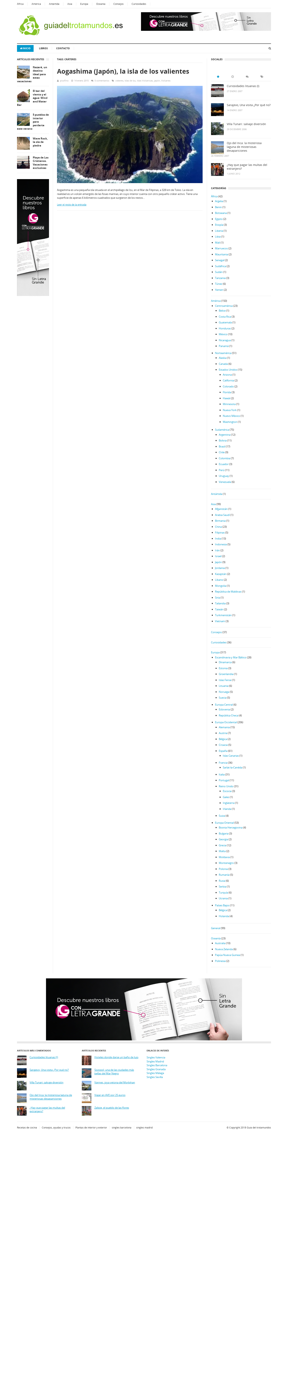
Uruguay (224, 476)
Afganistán (221, 509)
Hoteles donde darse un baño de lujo (116, 1057)
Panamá (224, 346)
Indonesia (221, 544)
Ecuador (224, 464)
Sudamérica (222, 429)
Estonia (223, 668)
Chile (222, 452)
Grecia (222, 845)
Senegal (219, 260)
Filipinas (220, 532)
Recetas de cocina (27, 1127)
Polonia (223, 869)
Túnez (218, 284)
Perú (221, 470)
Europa (84, 4)
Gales (226, 797)
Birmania (220, 521)
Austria (223, 733)
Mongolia (220, 586)
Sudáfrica (220, 266)
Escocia (227, 791)
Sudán (219, 272)
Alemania (224, 727)
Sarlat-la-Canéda (232, 767)
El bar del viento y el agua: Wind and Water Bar (32, 98)
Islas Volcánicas (145, 80)
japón (157, 80)
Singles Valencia (156, 1057)
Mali (217, 242)
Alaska (222, 358)
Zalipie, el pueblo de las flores (111, 1107)
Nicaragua (225, 340)
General (215, 928)
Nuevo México (231, 416)
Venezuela (225, 482)
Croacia (223, 745)
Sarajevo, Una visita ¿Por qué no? (249, 105)
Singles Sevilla (155, 1077)
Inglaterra (228, 803)
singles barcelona (121, 1127)
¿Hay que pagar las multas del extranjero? (247, 166)
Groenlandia (226, 674)
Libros (43, 48)
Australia (220, 943)
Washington (230, 422)
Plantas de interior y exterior (91, 1127)
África (20, 4)
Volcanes (165, 80)
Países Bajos (222, 905)
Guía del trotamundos (259, 1127)
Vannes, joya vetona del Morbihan (114, 1082)
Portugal (224, 780)
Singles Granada (156, 1069)
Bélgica (223, 739)
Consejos (118, 4)
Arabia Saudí (222, 515)
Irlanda (227, 809)
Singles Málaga (155, 1073)
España (223, 751)
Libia (218, 236)
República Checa (228, 715)
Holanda (224, 916)
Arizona (227, 374)
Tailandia (220, 603)
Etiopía (219, 225)
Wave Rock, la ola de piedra (40, 142)
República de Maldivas (228, 591)
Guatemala (225, 322)
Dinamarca (225, 662)
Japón (218, 562)
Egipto (219, 219)
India (218, 538)
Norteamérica (223, 353)
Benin (218, 207)
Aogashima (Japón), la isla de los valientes (123, 71)
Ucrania (223, 898)
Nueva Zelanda (224, 949)
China (218, 527)
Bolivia (223, 440)
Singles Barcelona (157, 1065)
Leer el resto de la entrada (71, 204)
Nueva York (230, 410)
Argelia (219, 201)
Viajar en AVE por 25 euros (109, 1095)
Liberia (219, 231)
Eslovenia (224, 709)
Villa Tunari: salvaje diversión (246, 124)
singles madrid (144, 1127)
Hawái (226, 398)
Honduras (225, 328)
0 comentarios (102, 80)
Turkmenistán (223, 615)
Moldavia (224, 857)
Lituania (223, 686)
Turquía (223, 892)
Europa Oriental (224, 822)
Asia (69, 4)
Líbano (219, 580)
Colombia (224, 458)
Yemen (219, 290)
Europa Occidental (226, 722)
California (228, 380)
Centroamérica (224, 306)
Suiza (222, 815)
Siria (217, 597)
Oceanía (100, 4)
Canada (223, 364)
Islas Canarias (231, 755)
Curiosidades (139, 4)
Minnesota (229, 404)
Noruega (224, 692)
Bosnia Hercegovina (230, 827)
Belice (222, 310)
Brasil (222, 446)
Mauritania (221, 254)
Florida (227, 392)
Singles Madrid (155, 1061)
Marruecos (221, 248)
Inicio (25, 48)
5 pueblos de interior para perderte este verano (33, 121)
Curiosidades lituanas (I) (243, 86)
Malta (222, 851)
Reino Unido (226, 786)
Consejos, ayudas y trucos (56, 1127)
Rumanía (224, 875)
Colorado (228, 386)
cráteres (119, 80)
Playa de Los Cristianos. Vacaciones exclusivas (40, 163)
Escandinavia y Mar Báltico (230, 657)
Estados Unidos (228, 369)
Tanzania (220, 278)
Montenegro (226, 863)
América (36, 4)
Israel (218, 556)
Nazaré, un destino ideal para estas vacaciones (32, 74)
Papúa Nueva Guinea (227, 955)
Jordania (220, 568)
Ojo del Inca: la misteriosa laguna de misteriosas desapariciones (244, 146)
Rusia (222, 881)
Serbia (222, 886)
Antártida (54, 4)
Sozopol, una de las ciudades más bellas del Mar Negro (114, 1071)
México (223, 334)
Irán (217, 550)
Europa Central (224, 704)
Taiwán (219, 609)
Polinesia (220, 961)
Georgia (223, 839)
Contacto (63, 48)
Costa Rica (225, 316)
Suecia (222, 697)
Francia (223, 762)
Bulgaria (223, 833)
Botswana (221, 213)
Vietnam (220, 621)
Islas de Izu (130, 80)
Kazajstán (220, 574)
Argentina (224, 434)
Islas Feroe (225, 680)
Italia (222, 774)
